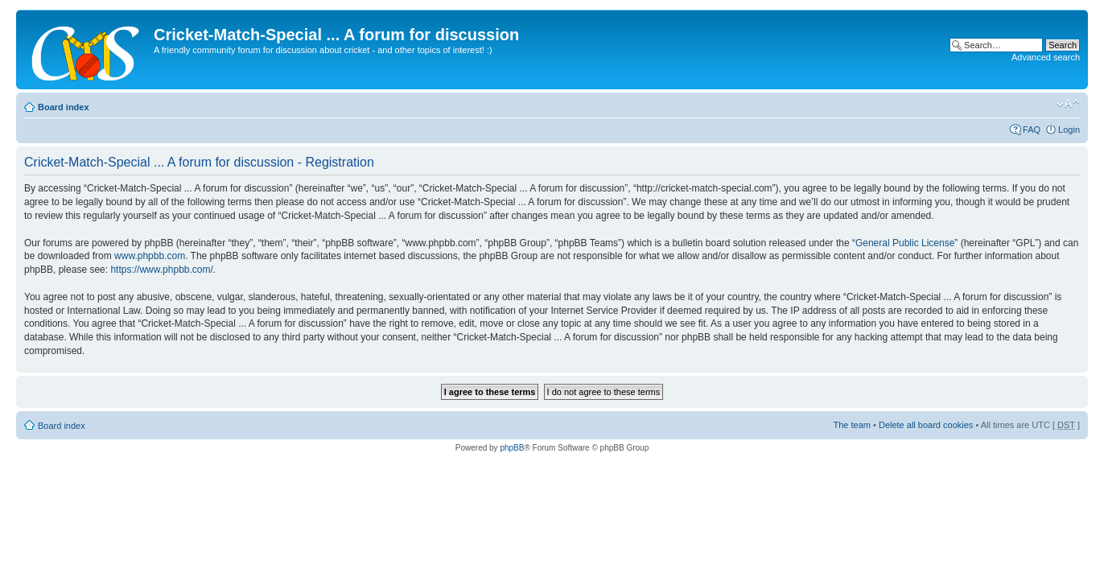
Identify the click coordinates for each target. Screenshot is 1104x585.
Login (1069, 129)
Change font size (1068, 104)
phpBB (512, 447)
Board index (63, 107)
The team (852, 425)
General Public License (904, 243)
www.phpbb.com (149, 256)
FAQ (1031, 129)
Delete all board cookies (926, 425)
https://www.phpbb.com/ (161, 269)
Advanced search (1045, 57)
